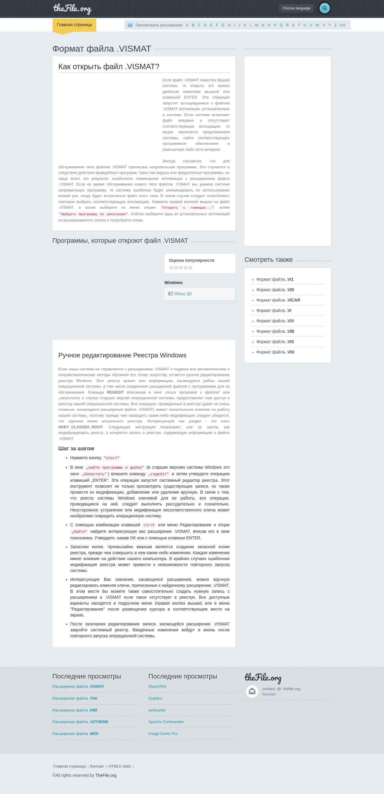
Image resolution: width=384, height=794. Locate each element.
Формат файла (275, 279)
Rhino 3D (183, 293)
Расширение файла (79, 686)
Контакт (269, 694)
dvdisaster (157, 710)
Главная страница (74, 24)
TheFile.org (105, 775)
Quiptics (155, 698)
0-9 (342, 25)
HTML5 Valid (119, 766)
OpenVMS (157, 686)
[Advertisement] (108, 118)
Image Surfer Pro (163, 733)
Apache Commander (166, 721)
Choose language (297, 8)
